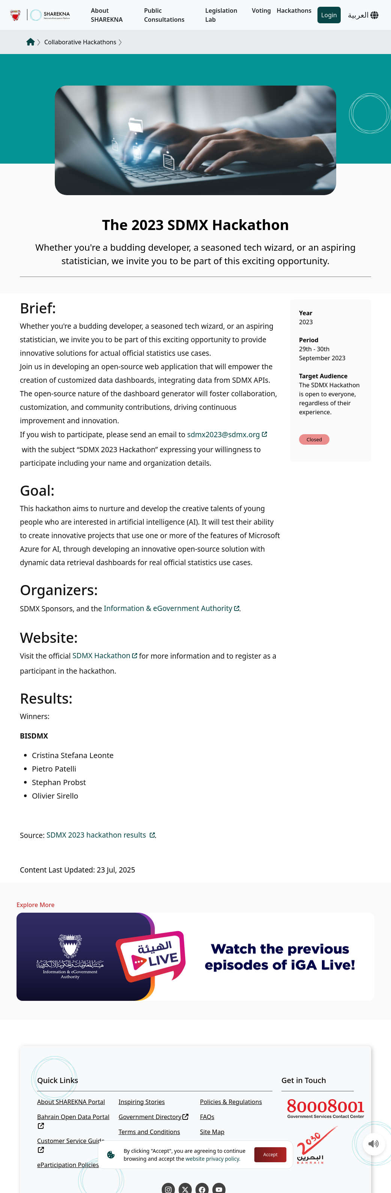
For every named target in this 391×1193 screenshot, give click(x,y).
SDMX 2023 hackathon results (97, 835)
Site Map (212, 1132)
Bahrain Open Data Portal (73, 1121)
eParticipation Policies (68, 1165)
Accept (270, 1154)
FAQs (207, 1117)
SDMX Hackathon (101, 655)
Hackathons (294, 10)
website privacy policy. (213, 1158)
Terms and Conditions (149, 1132)
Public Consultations (164, 15)
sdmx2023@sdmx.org (223, 434)
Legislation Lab (221, 15)
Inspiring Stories (142, 1102)
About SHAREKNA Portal (71, 1102)
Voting (261, 10)
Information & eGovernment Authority (168, 608)
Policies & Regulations (231, 1102)
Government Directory (153, 1117)
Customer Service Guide (71, 1145)
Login (329, 15)
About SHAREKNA (107, 15)
